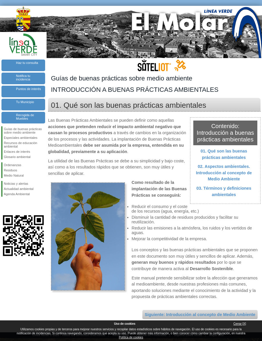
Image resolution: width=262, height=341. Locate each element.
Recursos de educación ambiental (20, 144)
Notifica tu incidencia (23, 77)
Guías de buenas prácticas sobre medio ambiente (23, 130)
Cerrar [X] (239, 323)
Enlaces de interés (17, 151)
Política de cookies (131, 337)
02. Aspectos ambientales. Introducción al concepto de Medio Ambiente (224, 172)
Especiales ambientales (21, 137)
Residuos (10, 170)
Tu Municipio (25, 102)
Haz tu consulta (27, 62)
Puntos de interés (28, 89)
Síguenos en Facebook (4, 205)
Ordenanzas (12, 165)
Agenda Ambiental (17, 194)
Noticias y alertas (16, 183)
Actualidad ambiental (18, 189)
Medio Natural (14, 175)
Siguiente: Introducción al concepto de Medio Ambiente (200, 314)
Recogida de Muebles (25, 116)
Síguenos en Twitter (14, 205)
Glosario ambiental (17, 157)
